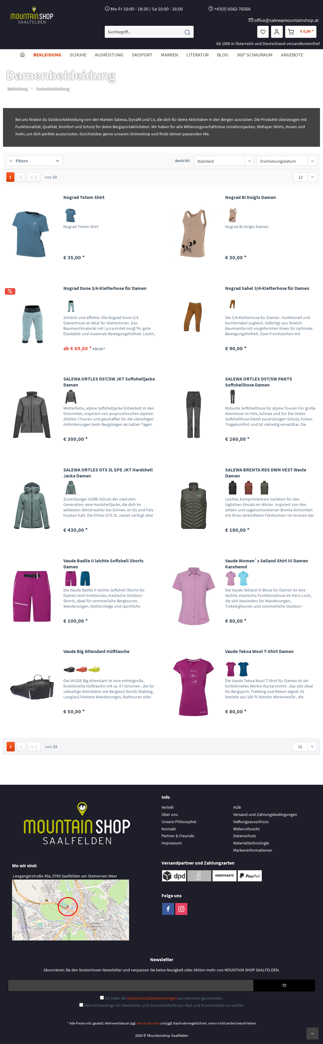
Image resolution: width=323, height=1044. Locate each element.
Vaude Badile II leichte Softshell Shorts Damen (103, 564)
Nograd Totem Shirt (83, 197)
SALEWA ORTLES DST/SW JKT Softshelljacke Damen (109, 382)
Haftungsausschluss (251, 821)
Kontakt (169, 829)
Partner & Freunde (178, 835)
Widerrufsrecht (246, 829)
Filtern (18, 161)
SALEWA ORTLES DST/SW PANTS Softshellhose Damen (258, 382)
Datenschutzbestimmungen (152, 998)
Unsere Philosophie (179, 821)
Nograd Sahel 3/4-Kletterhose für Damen (267, 288)
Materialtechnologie (251, 843)
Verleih (168, 807)
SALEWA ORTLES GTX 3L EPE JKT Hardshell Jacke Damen (108, 473)
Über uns (170, 814)
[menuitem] (149, 32)
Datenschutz (244, 835)
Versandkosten (148, 1023)
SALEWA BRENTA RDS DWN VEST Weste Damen (265, 473)
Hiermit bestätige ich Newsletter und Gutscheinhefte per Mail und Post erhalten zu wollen (164, 1005)
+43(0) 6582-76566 (232, 9)
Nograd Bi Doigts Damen (250, 197)
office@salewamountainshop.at (286, 20)
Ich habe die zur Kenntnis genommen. (164, 998)
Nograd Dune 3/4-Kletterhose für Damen (104, 288)
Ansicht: (182, 160)
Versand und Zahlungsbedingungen (265, 814)
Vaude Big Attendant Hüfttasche (96, 651)
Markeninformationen (252, 850)
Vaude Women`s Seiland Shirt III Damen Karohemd (266, 564)
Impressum (172, 843)
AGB (237, 807)
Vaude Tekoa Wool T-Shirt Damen (259, 651)
